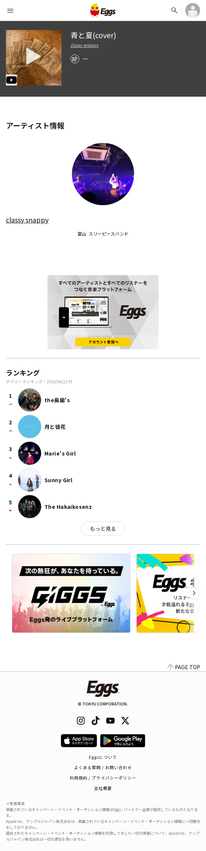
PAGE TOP (183, 667)
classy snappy (84, 45)
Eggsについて (103, 757)
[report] (85, 58)
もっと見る (103, 528)
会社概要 (103, 788)
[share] (74, 58)
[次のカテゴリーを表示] (194, 593)
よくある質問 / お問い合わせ (103, 767)
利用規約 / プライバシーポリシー (103, 778)
